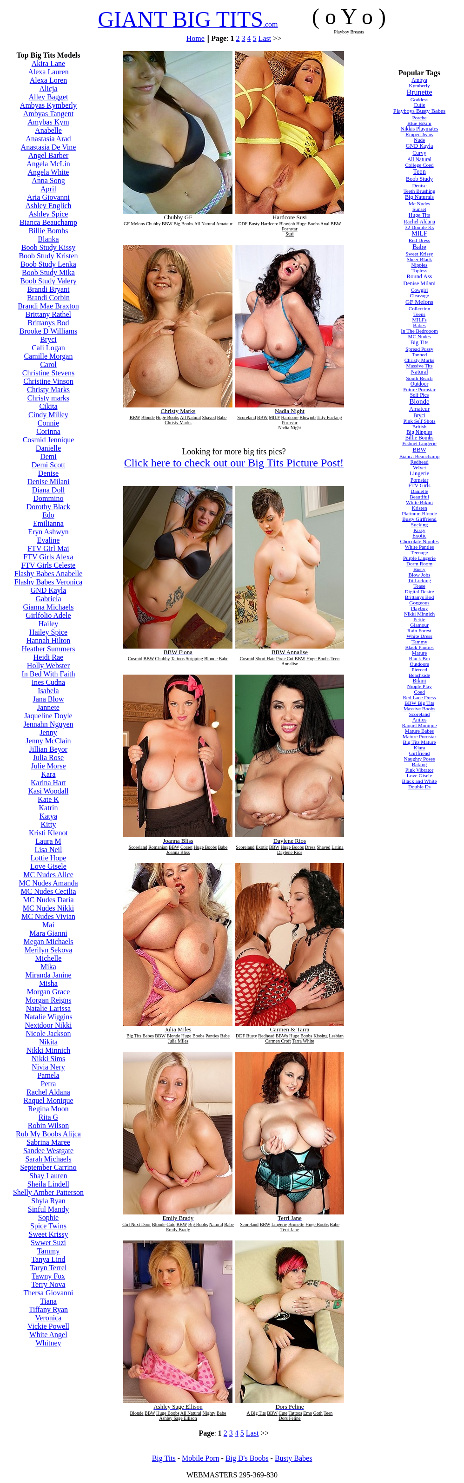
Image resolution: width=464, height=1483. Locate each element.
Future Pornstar (419, 389)
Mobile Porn (200, 1458)
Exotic (419, 535)
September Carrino (48, 1167)
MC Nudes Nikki (48, 908)
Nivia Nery (48, 1067)
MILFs (419, 319)
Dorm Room (419, 563)
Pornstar (419, 480)
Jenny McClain (48, 741)
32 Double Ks (419, 227)
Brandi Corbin (48, 298)
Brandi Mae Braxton (48, 306)
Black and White (419, 781)
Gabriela (48, 599)
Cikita (48, 406)
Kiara (419, 747)
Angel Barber (48, 155)
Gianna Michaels (48, 607)
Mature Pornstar (419, 736)
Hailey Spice (48, 632)
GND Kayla (48, 590)
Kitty (48, 824)
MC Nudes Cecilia (48, 891)
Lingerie (420, 473)
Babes (419, 325)
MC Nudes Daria (48, 900)
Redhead (419, 462)
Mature (419, 653)
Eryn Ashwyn (48, 532)
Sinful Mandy (48, 1209)
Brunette (419, 92)
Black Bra (419, 658)
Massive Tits (419, 365)
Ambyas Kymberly (48, 105)
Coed (419, 692)
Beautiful (419, 496)
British (419, 426)
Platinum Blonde (419, 513)
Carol (48, 364)
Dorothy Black (49, 507)
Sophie (48, 1217)
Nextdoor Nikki (48, 1025)
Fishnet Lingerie (419, 443)
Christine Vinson (48, 381)
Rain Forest (419, 630)
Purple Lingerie (419, 558)
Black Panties (419, 647)
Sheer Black (419, 259)
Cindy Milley (48, 415)
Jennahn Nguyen (48, 724)
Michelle (48, 958)
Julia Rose (48, 757)
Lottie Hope (48, 858)
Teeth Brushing (420, 191)
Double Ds (419, 786)
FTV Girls (419, 485)
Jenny (48, 732)
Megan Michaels (48, 941)
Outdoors (419, 664)
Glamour (419, 625)
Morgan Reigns (49, 1000)
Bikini (419, 680)
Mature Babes (419, 731)
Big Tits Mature (419, 742)
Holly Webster (48, 665)
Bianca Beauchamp (48, 222)
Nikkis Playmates (419, 128)
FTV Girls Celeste (48, 565)
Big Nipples (419, 432)
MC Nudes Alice (48, 875)
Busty (419, 569)
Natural (419, 371)
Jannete (48, 707)
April (48, 189)
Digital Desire (419, 591)
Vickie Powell (48, 1326)
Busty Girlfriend (419, 519)
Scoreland (419, 714)
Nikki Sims (48, 1059)
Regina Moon (48, 1109)
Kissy (419, 530)
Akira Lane (48, 63)
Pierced (419, 669)
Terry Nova (48, 1284)
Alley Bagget (48, 97)
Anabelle (48, 130)
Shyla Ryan (48, 1201)
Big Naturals (419, 197)
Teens (419, 314)
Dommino (48, 498)
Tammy (48, 1251)
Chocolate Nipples (419, 541)
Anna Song (48, 180)
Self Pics (419, 395)
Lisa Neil (48, 849)
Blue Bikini (419, 123)
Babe (419, 246)
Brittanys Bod (48, 323)
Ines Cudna (48, 682)
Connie (48, 423)
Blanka (48, 239)
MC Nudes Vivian (48, 916)
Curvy (419, 153)
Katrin (48, 808)
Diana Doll (48, 490)
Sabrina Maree (48, 1142)
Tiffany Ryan (48, 1309)
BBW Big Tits (419, 703)
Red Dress (419, 240)
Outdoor (419, 384)
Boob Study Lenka (48, 264)
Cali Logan (48, 348)
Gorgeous (419, 602)
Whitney (48, 1343)
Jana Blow (48, 699)
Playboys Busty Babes (419, 111)
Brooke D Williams (48, 331)
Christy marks (48, 398)
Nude (419, 140)
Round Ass (419, 276)
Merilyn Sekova (49, 950)
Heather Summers (48, 649)
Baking (419, 764)
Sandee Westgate (48, 1151)
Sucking (419, 524)
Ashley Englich (48, 206)
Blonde (419, 401)
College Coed (419, 165)
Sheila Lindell (48, 1184)
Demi (48, 456)
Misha (48, 983)
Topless (419, 270)
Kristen (419, 508)
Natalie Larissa (48, 1008)
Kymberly (419, 85)
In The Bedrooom (419, 331)
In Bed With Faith (48, 674)
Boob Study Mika (48, 272)
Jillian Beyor (48, 749)
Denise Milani (48, 482)
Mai (48, 925)
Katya (48, 816)
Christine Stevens (48, 373)
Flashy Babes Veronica (48, 582)
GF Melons (419, 301)
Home (195, 38)
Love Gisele (48, 866)
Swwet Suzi (48, 1243)
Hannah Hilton (49, 640)
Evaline (48, 540)
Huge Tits (420, 215)
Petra (48, 1084)
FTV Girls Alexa (48, 557)
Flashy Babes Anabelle (48, 573)
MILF (419, 233)
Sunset (419, 209)
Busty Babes (293, 1458)
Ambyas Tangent (48, 114)
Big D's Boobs (247, 1458)
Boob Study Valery (48, 281)
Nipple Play (419, 686)
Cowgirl (419, 290)
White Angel (48, 1335)
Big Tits (419, 342)
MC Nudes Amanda (48, 883)
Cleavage (419, 295)
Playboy (419, 608)
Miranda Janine (48, 975)
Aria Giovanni (48, 197)
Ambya (419, 80)
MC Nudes (419, 336)
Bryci (48, 339)
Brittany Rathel (48, 314)
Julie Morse (48, 766)
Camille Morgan (48, 356)
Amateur (419, 409)
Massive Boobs (420, 708)
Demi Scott (48, 465)
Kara (48, 774)
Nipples (419, 265)
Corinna (48, 431)
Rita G (48, 1117)
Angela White (48, 172)
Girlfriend (419, 753)
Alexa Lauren (48, 72)
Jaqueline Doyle (48, 716)
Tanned (419, 354)
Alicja (48, 88)
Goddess (420, 99)
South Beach (419, 378)
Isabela (48, 691)
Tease (419, 586)
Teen (419, 171)
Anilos (419, 719)
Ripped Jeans (419, 134)
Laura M (48, 841)
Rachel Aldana (48, 1092)
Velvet (419, 467)
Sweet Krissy (48, 1234)
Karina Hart (48, 783)
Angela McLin (48, 164)
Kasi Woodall (48, 791)
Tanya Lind (48, 1259)
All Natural (419, 159)
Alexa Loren (48, 80)
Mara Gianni (48, 933)
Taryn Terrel (48, 1268)
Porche (419, 117)
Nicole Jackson (48, 1033)
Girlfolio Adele (48, 615)
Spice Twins (48, 1226)
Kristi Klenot (48, 833)
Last (265, 38)
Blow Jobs (420, 574)
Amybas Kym (48, 122)
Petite (419, 619)
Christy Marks (48, 390)
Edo (48, 515)
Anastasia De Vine (48, 147)
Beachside (419, 675)
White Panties (419, 547)
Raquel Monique (48, 1100)
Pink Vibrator (419, 770)
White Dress (419, 636)
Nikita (48, 1042)
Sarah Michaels (48, 1159)
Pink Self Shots (420, 421)
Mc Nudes (419, 203)
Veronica (48, 1318)
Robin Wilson (48, 1125)
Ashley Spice (48, 214)
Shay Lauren (48, 1176)
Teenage (419, 552)
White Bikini (419, 502)
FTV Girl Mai (48, 548)
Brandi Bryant (48, 289)
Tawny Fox (48, 1276)
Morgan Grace (48, 992)
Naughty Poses (419, 758)
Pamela (48, 1075)
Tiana (48, 1301)
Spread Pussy (419, 349)
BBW (419, 449)
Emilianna (48, 523)
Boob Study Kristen (48, 256)
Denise (48, 473)
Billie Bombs (48, 231)
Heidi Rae (48, 657)
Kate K (48, 799)
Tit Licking (419, 580)
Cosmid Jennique (48, 440)
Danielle (48, 448)
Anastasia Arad (48, 139)
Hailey (49, 624)
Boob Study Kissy (48, 247)
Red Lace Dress (419, 697)
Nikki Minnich (49, 1050)
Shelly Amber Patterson (48, 1192)
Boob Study (419, 179)
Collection (420, 308)
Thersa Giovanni (48, 1293)
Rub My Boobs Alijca (48, 1134)
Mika (48, 967)
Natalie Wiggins (48, 1017)
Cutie (419, 105)
